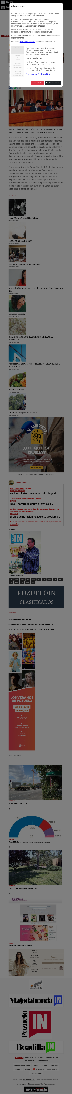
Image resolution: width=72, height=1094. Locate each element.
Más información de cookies (38, 74)
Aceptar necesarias (53, 83)
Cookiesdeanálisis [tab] (17, 58)
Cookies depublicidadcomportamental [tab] (18, 73)
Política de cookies (27, 42)
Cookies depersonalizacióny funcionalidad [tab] (17, 65)
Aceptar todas (37, 83)
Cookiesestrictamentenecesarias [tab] (18, 50)
